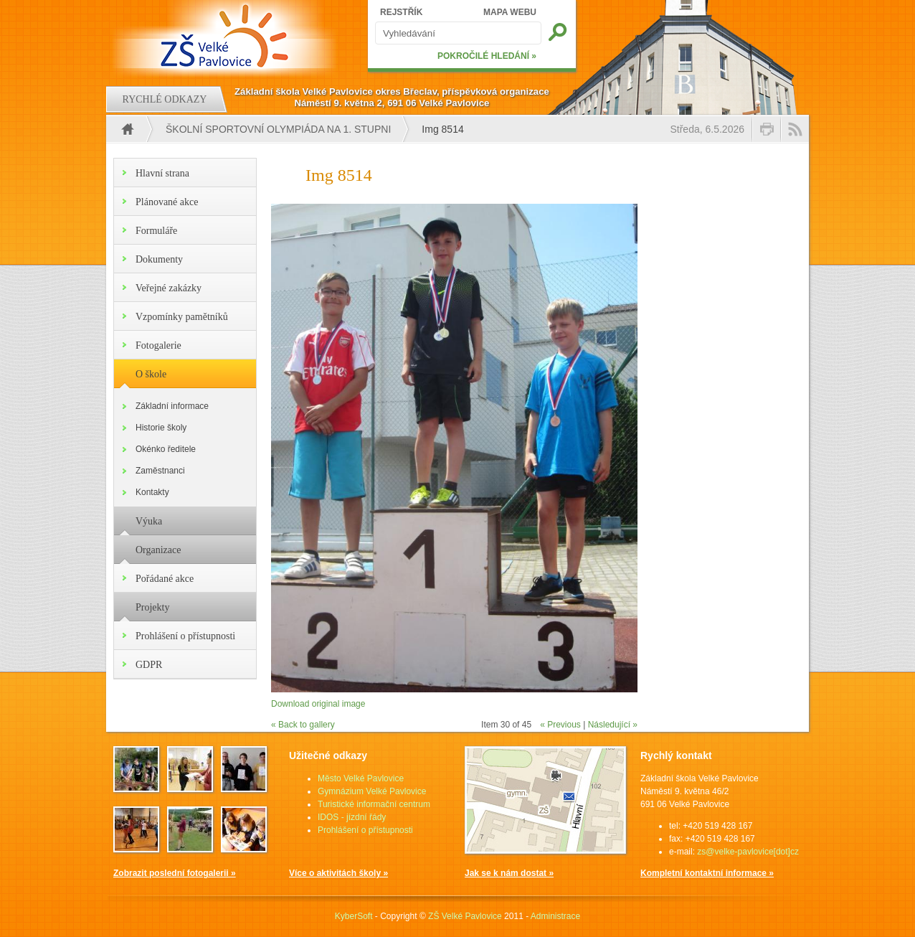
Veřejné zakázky (169, 288)
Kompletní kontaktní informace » (707, 873)
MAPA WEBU (509, 12)
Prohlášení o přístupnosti (185, 636)
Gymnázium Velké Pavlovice (372, 791)
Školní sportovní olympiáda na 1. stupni (278, 129)
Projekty (152, 607)
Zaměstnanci (160, 471)
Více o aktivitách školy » (338, 873)
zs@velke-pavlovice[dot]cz (748, 852)
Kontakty (152, 492)
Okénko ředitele (166, 449)
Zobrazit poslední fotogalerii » (174, 873)
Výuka (149, 521)
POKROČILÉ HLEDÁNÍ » (486, 56)
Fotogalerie (158, 345)
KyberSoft (354, 916)
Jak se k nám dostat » (509, 873)
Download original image (318, 704)
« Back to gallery (303, 725)
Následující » (612, 725)
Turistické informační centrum (374, 804)
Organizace (158, 550)
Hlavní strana (162, 173)
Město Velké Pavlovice (361, 778)
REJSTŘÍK (401, 12)
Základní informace (172, 406)
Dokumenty (159, 259)
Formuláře (156, 230)
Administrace (555, 916)
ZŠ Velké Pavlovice (465, 916)
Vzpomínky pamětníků (182, 316)
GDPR (149, 664)
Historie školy (161, 428)
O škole (151, 374)
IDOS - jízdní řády (352, 817)
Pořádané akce (165, 578)
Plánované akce (167, 202)
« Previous (560, 725)
